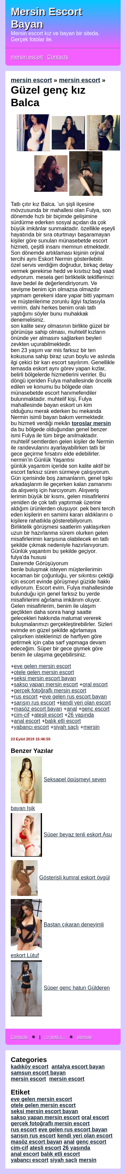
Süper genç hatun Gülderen (60, 988)
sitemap (84, 1036)
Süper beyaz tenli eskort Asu (61, 834)
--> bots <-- (55, 1036)
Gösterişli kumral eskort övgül (60, 877)
